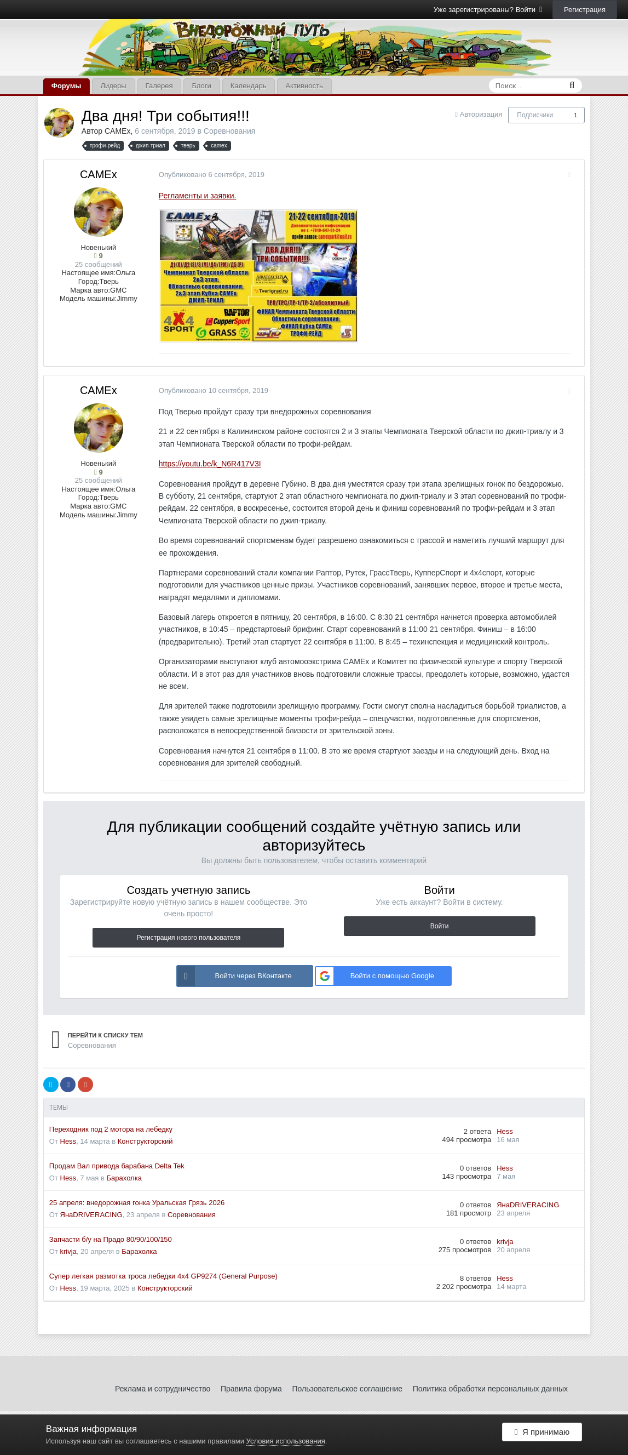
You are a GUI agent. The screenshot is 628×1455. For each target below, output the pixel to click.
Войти (439, 926)
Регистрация (585, 9)
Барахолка (124, 1178)
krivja (68, 1251)
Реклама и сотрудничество (162, 1388)
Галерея (159, 86)
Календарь (249, 86)
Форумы (66, 86)
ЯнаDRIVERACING (91, 1215)
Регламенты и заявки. (192, 195)
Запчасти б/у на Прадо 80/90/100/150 (110, 1239)
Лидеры (113, 86)
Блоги (201, 86)
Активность (303, 86)
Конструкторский (145, 1141)
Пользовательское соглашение (347, 1388)
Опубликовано (206, 174)
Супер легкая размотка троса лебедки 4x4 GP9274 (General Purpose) (163, 1276)
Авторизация (481, 114)
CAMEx (117, 131)
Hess (68, 1141)
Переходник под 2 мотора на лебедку (110, 1129)
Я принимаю (542, 1434)
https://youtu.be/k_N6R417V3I (204, 463)
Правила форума (251, 1388)
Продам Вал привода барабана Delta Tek (117, 1166)
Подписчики (535, 115)
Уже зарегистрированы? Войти (488, 9)
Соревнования (230, 131)
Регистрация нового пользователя (188, 938)
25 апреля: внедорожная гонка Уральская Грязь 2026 (136, 1203)
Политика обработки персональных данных (490, 1388)
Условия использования (285, 1441)
